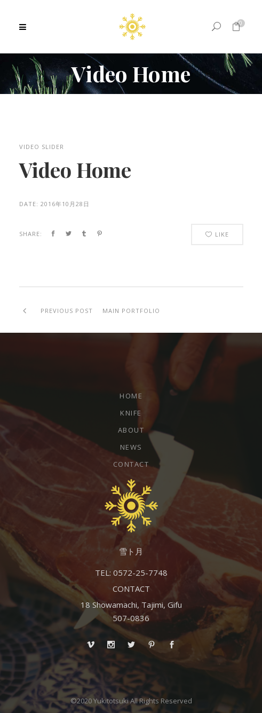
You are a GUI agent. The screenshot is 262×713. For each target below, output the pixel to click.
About (131, 430)
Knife (131, 413)
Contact (131, 464)
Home (131, 396)
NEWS (131, 447)
